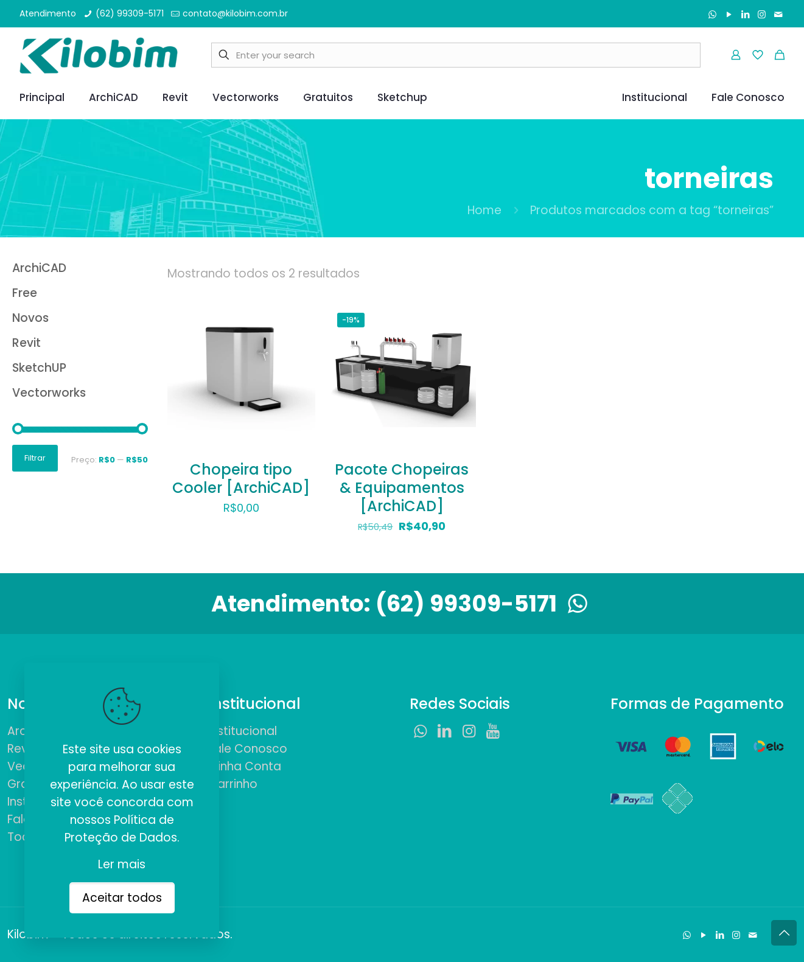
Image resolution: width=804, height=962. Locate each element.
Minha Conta (244, 766)
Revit (21, 749)
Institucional (242, 731)
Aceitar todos (122, 898)
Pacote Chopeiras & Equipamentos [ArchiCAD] (402, 487)
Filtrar (35, 458)
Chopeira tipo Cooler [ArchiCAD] (241, 478)
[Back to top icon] (784, 933)
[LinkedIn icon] (745, 14)
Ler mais (121, 864)
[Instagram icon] (761, 14)
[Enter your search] (456, 55)
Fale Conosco (247, 749)
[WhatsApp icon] (712, 14)
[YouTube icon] (728, 14)
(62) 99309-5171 (484, 603)
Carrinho (232, 784)
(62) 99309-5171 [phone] (130, 13)
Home (484, 210)
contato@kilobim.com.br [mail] (235, 13)
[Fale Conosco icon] (778, 14)
